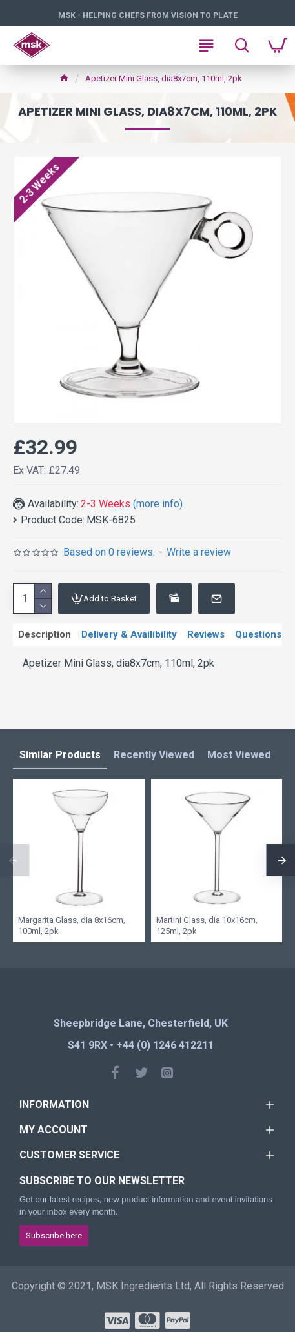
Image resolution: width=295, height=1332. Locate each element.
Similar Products (60, 755)
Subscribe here (54, 1235)
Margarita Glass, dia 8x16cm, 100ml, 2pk (71, 925)
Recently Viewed (154, 755)
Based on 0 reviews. (109, 552)
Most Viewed (238, 755)
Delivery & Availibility (129, 634)
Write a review (199, 552)
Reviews (206, 634)
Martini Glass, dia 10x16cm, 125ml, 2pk (207, 925)
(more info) (158, 504)
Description (44, 634)
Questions (258, 634)
